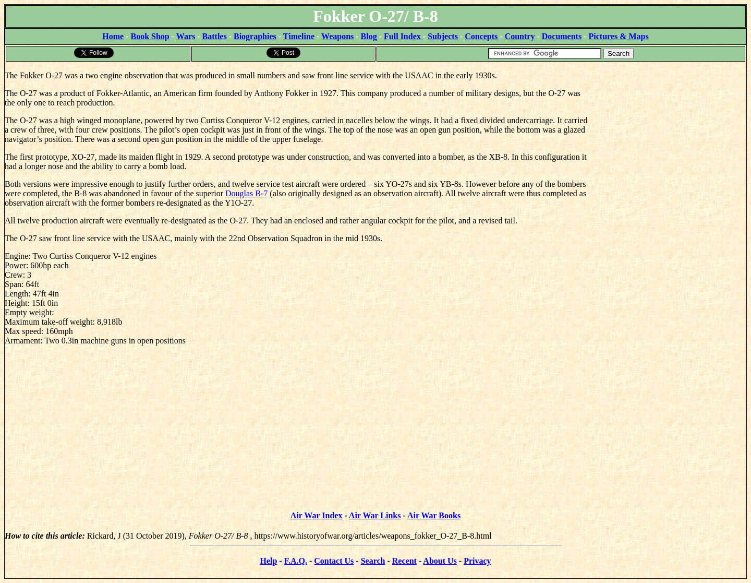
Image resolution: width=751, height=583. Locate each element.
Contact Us (334, 560)
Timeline (298, 36)
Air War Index (316, 515)
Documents (562, 36)
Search (373, 560)
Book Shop (149, 36)
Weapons (337, 36)
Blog (369, 36)
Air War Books (434, 515)
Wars (185, 36)
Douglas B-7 (246, 193)
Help (268, 560)
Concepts (481, 36)
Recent (404, 560)
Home (113, 36)
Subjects (443, 36)
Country (520, 36)
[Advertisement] (667, 128)
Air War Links (375, 515)
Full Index (403, 36)
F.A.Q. (295, 560)
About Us (439, 560)
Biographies (255, 36)
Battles (214, 36)
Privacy (477, 560)
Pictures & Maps (619, 36)
